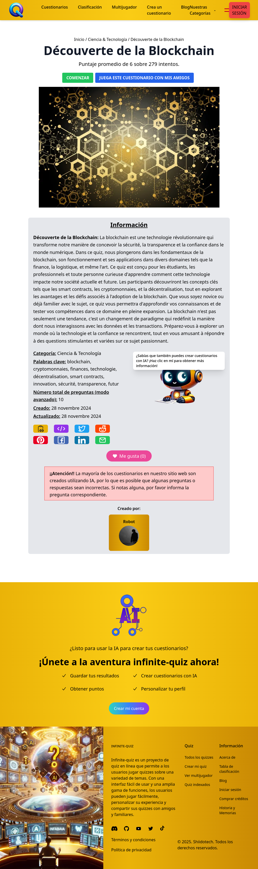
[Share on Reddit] (102, 429)
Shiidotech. (203, 842)
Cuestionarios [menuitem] (54, 7)
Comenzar (77, 78)
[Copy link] (40, 429)
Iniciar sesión (239, 10)
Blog (223, 780)
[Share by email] (102, 440)
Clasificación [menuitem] (90, 7)
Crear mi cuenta (129, 708)
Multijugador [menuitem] (124, 7)
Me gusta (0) (129, 456)
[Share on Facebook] (61, 440)
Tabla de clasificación (229, 769)
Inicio (79, 39)
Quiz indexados (197, 784)
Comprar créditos (233, 798)
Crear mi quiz (196, 766)
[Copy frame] (61, 429)
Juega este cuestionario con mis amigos (144, 78)
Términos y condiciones (133, 839)
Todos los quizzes (199, 757)
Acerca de (227, 757)
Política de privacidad (131, 850)
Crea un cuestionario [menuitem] (159, 10)
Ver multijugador (199, 775)
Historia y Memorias (227, 810)
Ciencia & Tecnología (107, 39)
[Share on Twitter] (82, 429)
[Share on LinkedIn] (82, 440)
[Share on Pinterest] (40, 440)
